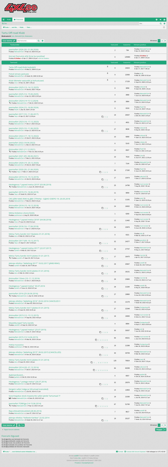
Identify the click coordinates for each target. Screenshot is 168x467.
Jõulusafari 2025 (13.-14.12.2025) (24, 87)
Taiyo (16, 116)
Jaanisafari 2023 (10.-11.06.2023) (23, 128)
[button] (165, 40)
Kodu (9, 19)
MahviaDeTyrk (19, 36)
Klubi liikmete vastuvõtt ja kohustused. (26, 80)
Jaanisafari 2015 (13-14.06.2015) (23, 337)
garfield (16, 377)
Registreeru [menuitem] (165, 20)
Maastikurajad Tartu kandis (21, 323)
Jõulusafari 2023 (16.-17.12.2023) (24, 121)
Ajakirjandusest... (16, 375)
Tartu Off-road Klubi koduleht (22, 67)
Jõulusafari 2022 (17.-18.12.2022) (24, 136)
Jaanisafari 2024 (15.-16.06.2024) (23, 107)
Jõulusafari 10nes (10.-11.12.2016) (24, 278)
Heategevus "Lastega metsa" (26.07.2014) (28, 381)
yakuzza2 (143, 176)
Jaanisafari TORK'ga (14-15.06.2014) (25, 403)
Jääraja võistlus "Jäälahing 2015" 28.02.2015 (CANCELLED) (35, 352)
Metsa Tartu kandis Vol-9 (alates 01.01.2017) (29, 255)
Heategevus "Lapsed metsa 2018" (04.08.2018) (30, 219)
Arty (79, 458)
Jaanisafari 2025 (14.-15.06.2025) (23, 94)
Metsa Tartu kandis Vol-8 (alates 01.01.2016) (29, 271)
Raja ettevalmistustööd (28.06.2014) (25, 411)
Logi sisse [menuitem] (161, 20)
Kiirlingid (4, 20)
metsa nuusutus (16, 344)
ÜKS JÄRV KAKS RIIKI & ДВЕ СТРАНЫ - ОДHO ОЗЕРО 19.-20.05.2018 (39, 198)
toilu (13, 36)
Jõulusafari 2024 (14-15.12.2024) (23, 100)
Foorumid (19, 19)
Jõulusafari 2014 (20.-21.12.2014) (24, 367)
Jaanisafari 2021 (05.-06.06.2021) (23, 156)
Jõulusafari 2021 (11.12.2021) (22, 149)
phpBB (76, 455)
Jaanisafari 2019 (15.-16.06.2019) (23, 192)
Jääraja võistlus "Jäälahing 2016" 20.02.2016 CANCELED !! (34, 301)
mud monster (144, 184)
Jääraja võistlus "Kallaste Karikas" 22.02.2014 (29, 417)
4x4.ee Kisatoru (44, 58)
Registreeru (25, 23)
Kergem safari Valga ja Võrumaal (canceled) (28, 389)
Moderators (28, 36)
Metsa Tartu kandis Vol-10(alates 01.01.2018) (29, 234)
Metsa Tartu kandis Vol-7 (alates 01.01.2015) (29, 307)
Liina (141, 155)
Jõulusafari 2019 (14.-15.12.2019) (24, 177)
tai (140, 73)
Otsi (5, 23)
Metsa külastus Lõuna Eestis (22, 213)
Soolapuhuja (144, 307)
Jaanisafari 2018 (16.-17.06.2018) (23, 226)
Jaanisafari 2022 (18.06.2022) (22, 142)
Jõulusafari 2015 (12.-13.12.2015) (24, 315)
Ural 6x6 (142, 255)
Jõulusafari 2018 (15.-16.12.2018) (24, 205)
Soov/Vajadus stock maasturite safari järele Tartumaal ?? (34, 395)
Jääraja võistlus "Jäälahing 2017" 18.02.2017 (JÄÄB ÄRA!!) (34, 263)
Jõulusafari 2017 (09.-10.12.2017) (24, 240)
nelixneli (142, 87)
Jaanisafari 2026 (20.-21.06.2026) (23, 49)
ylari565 (16, 325)
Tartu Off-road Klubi (13, 33)
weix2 (142, 198)
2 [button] (162, 40)
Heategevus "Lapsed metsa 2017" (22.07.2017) (30, 248)
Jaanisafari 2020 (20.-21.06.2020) (23, 169)
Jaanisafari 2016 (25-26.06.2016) (23, 293)
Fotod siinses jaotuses (19, 74)
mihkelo (142, 142)
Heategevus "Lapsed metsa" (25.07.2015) (27, 329)
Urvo (15, 83)
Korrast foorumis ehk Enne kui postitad (27, 56)
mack (141, 359)
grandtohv (143, 240)
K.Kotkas (17, 58)
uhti (141, 329)
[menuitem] (157, 20)
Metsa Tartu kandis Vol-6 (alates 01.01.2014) (29, 359)
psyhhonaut (18, 215)
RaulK (16, 109)
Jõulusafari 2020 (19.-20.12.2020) (24, 162)
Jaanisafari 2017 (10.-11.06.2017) (23, 114)
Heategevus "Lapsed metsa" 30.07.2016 (27, 286)
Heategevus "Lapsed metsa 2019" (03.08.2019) (30, 184)
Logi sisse (13, 23)
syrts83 (16, 250)
